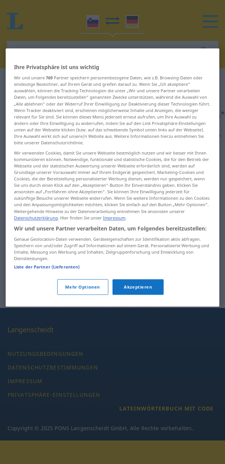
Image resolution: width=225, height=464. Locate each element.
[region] (112, 199)
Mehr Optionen (82, 308)
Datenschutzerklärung (36, 239)
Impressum (114, 239)
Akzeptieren (138, 308)
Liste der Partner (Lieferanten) (47, 288)
